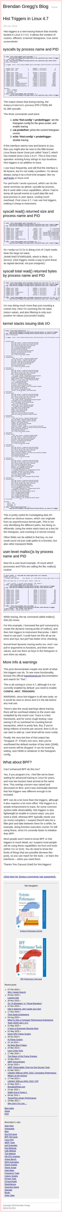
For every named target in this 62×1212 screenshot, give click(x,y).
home (54, 7)
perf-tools (9, 178)
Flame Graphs (11, 1165)
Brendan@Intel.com (16, 1087)
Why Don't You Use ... (17, 1103)
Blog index (9, 1108)
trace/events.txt (32, 675)
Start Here (9, 1126)
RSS (7, 1114)
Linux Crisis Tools (15, 1051)
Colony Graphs (11, 1176)
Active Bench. (11, 1159)
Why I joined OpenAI (17, 992)
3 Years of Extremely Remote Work (23, 1028)
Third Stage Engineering (18, 1014)
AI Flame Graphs (15, 1039)
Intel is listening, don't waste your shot (24, 1009)
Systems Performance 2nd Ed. (31, 931)
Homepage (9, 1129)
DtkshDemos (10, 1184)
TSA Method (10, 1154)
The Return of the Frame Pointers (22, 1056)
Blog (7, 1131)
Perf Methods (10, 1148)
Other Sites (10, 1195)
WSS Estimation (12, 1162)
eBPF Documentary (16, 1062)
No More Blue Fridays (17, 1045)
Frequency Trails (12, 1173)
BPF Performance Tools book (31, 979)
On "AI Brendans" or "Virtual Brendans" (25, 1003)
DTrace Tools (10, 1179)
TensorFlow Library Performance (22, 1098)
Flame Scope (10, 1167)
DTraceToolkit (11, 1181)
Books (7, 1192)
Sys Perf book (11, 1134)
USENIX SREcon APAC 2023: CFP (23, 1081)
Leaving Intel (13, 998)
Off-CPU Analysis (12, 1156)
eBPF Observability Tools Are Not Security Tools (29, 1067)
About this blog (9, 1208)
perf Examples (11, 1145)
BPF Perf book (11, 1137)
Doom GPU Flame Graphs (19, 1034)
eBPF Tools (10, 1142)
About (7, 1111)
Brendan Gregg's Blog (25, 6)
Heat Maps (9, 1170)
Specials (8, 1190)
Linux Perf (9, 1140)
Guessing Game (12, 1187)
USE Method (10, 1151)
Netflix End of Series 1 (17, 1092)
